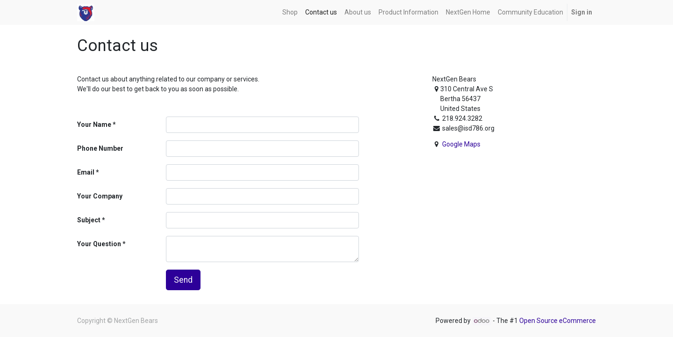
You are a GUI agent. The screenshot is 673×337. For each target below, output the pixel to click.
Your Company (99, 196)
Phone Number (100, 148)
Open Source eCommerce (557, 320)
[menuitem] (290, 12)
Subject (88, 220)
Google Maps (461, 144)
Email (85, 172)
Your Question (99, 244)
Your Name (94, 124)
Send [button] (183, 280)
